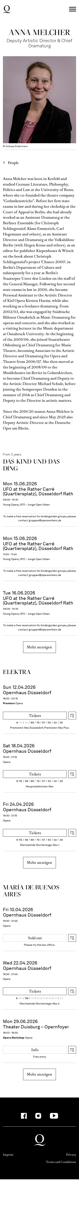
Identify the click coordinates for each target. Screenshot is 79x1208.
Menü (72, 9)
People (13, 162)
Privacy (71, 1155)
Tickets (35, 715)
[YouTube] (54, 1116)
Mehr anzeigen (39, 647)
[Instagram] (38, 1116)
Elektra (17, 672)
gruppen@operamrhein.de (45, 520)
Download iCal (72, 715)
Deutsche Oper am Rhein (7, 9)
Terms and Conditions (61, 1162)
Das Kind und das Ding (31, 465)
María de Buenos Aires (31, 890)
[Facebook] (24, 1116)
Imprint (8, 1155)
